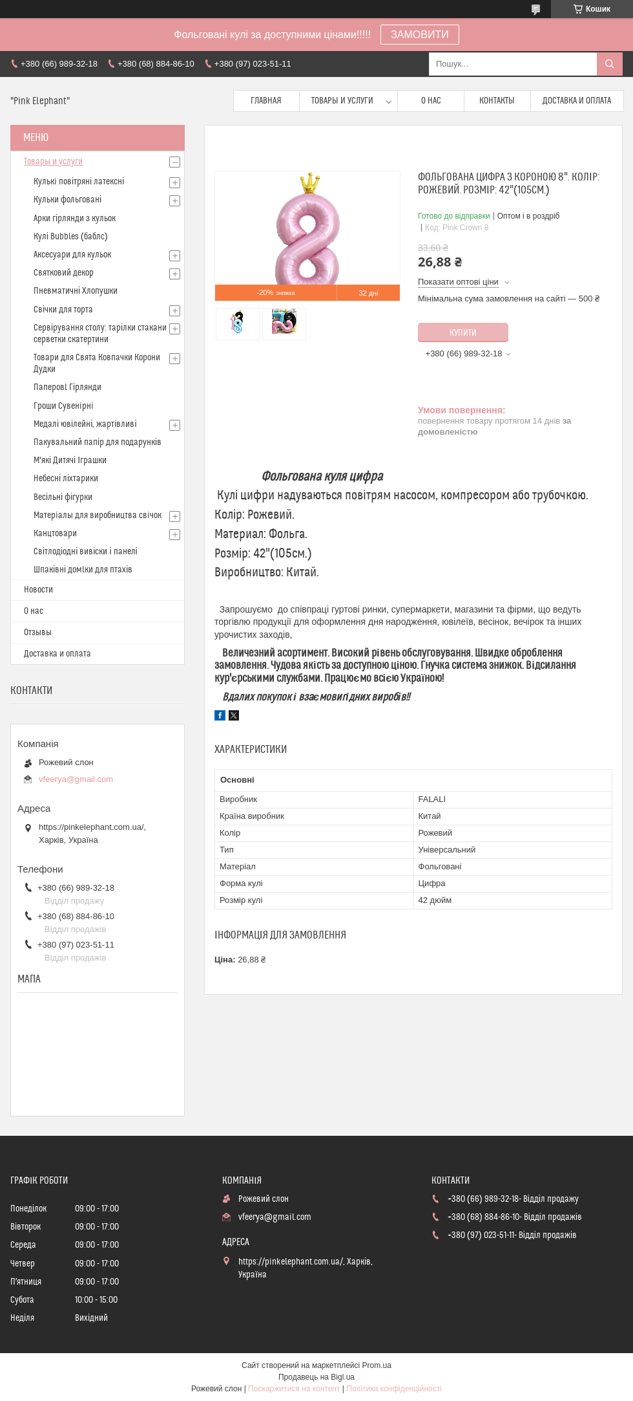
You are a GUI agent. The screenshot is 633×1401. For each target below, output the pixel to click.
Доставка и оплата (577, 101)
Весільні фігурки (63, 497)
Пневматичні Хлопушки (76, 291)
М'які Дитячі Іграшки (70, 460)
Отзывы (38, 632)
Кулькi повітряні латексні (79, 182)
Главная (266, 101)
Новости (38, 590)
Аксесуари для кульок (72, 255)
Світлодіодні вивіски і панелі (86, 552)
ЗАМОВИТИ (420, 34)
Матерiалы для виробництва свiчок (97, 515)
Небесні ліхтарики (66, 478)
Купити (463, 333)
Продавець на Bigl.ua (316, 1377)
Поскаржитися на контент (294, 1388)
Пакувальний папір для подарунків (97, 442)
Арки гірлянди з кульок (75, 218)
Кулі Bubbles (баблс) (71, 237)
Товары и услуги (342, 101)
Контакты (497, 101)
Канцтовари (55, 533)
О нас (431, 101)
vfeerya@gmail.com (76, 779)
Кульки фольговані (67, 200)
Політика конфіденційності (394, 1388)
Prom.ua (376, 1365)
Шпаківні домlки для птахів (83, 570)
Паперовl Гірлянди (67, 387)
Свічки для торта (63, 310)
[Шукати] (610, 64)
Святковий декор (64, 273)
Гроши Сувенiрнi (64, 406)
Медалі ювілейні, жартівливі (85, 424)
